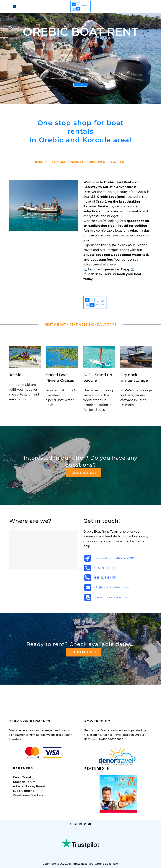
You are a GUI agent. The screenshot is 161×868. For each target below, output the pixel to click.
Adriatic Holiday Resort (29, 761)
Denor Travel (22, 753)
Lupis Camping (23, 766)
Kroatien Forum (24, 757)
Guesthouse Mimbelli (28, 770)
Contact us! (83, 473)
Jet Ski (15, 375)
